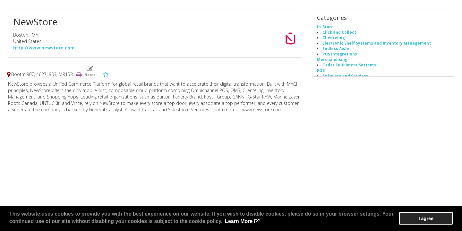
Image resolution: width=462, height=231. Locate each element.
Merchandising (332, 59)
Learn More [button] (238, 221)
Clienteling (333, 37)
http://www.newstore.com (44, 48)
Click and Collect (339, 32)
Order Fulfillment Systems (349, 65)
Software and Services (345, 76)
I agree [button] (433, 218)
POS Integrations (339, 54)
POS (321, 70)
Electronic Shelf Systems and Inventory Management (376, 43)
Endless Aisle (335, 48)
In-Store (325, 27)
